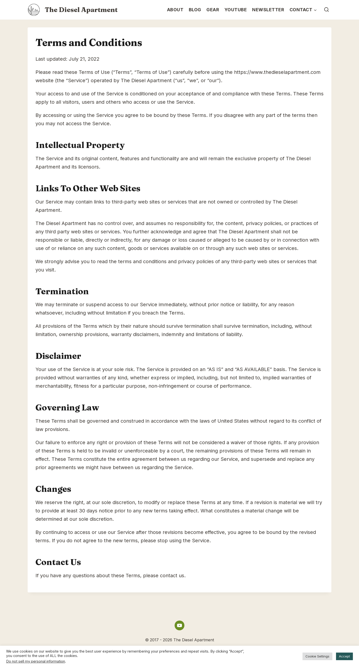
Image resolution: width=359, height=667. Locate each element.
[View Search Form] (326, 9)
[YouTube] (179, 625)
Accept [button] (344, 656)
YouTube (235, 9)
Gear (212, 9)
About (175, 9)
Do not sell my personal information (35, 661)
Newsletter (268, 9)
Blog (195, 9)
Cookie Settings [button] (317, 656)
